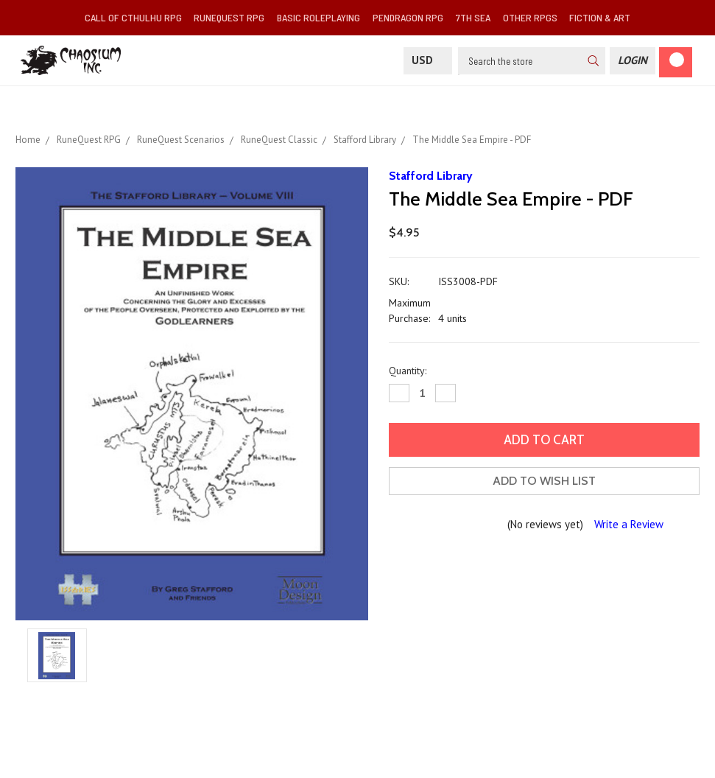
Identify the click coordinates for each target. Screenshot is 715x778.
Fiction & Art (599, 17)
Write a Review (628, 524)
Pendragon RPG (408, 17)
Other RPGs (530, 17)
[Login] (632, 60)
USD (428, 60)
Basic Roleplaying (318, 17)
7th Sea (473, 17)
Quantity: (407, 370)
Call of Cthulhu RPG (133, 17)
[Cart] (675, 62)
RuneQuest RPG (229, 17)
